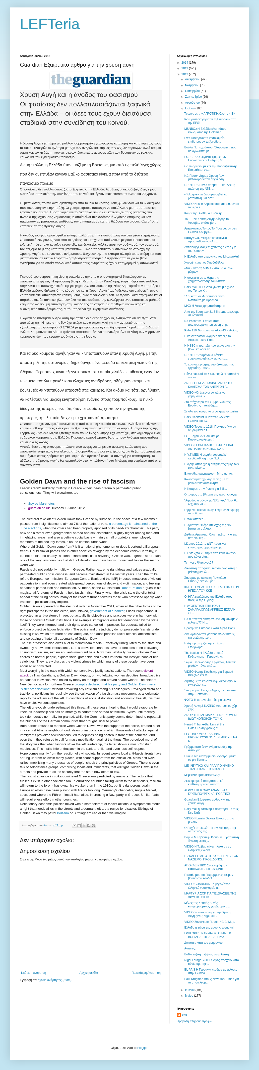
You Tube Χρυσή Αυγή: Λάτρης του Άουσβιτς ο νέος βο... (207, 220)
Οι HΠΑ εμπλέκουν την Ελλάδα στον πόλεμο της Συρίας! (208, 598)
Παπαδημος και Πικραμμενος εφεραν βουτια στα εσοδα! (208, 876)
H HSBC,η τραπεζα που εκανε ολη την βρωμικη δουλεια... (209, 347)
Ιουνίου (190, 990)
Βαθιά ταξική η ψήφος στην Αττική (206, 954)
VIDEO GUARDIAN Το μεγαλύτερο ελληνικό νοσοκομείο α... (207, 885)
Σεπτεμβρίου (194, 96)
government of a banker (107, 611)
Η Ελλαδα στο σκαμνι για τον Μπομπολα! (211, 256)
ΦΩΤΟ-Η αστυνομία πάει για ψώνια (207, 700)
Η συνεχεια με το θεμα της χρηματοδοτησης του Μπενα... (206, 279)
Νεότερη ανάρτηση (33, 973)
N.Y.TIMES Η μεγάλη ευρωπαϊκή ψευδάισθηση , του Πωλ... (205, 456)
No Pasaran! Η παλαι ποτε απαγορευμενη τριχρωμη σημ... (206, 322)
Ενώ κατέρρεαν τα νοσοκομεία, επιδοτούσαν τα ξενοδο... (204, 139)
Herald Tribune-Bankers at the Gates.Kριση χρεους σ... (204, 726)
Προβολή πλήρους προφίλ (194, 1021)
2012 (185, 74)
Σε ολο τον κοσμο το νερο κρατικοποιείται (211, 411)
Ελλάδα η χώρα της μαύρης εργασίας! (209, 927)
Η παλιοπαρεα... (195, 519)
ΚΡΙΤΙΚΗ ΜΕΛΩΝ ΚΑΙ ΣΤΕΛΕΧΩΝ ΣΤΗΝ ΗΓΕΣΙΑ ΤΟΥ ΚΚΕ (211, 588)
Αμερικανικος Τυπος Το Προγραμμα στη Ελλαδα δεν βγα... (210, 230)
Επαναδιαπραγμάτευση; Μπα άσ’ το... (209, 473)
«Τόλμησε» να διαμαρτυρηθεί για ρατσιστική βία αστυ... (205, 196)
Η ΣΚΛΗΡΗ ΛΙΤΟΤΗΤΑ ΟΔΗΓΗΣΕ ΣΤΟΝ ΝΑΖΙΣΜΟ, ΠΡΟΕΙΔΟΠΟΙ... (211, 857)
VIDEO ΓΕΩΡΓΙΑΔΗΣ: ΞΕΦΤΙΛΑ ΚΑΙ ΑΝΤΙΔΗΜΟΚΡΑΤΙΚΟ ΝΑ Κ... (208, 447)
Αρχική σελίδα (88, 973)
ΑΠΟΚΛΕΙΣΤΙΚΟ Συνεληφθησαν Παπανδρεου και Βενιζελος (205, 867)
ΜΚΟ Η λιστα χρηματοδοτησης (204, 306)
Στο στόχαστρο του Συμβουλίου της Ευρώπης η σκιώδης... (207, 403)
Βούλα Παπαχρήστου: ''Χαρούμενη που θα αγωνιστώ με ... (210, 149)
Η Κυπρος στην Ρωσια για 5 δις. (205, 488)
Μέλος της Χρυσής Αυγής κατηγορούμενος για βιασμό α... (207, 904)
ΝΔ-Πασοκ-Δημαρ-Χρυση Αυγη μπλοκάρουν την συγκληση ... (205, 177)
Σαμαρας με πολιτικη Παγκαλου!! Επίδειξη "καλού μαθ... (205, 579)
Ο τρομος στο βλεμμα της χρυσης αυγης (210, 494)
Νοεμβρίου (192, 85)
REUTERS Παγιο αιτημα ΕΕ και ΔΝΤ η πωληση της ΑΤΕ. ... (209, 186)
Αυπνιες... (190, 948)
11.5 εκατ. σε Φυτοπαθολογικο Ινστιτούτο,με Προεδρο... (204, 298)
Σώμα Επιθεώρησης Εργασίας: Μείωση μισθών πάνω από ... (210, 664)
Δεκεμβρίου (193, 79)
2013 (185, 68)
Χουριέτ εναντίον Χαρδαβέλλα (204, 262)
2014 (185, 62)
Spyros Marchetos (41, 503)
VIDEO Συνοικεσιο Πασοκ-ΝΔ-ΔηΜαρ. (209, 922)
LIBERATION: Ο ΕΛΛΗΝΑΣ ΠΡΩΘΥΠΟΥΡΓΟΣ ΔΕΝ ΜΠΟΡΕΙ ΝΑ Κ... (210, 737)
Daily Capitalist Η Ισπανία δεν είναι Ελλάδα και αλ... (207, 418)
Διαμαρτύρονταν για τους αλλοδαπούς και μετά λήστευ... (209, 635)
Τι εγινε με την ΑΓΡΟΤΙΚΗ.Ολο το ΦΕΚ (209, 113)
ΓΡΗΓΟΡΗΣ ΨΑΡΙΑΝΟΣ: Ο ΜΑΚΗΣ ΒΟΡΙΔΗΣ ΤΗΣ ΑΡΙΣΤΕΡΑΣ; (208, 935)
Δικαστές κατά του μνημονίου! (203, 942)
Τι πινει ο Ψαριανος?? (198, 562)
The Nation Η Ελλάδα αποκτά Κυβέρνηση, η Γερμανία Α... (204, 654)
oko (184, 1015)
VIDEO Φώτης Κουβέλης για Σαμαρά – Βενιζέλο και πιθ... (210, 673)
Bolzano (63, 813)
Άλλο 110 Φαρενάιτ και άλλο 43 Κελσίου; (211, 330)
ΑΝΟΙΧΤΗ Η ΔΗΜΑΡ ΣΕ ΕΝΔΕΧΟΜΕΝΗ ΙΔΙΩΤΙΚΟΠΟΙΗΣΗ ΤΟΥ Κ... (211, 716)
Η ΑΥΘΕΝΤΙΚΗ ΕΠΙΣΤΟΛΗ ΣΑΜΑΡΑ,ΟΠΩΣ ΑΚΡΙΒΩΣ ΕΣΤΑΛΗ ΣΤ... (210, 609)
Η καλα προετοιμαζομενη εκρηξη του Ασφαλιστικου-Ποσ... (208, 337)
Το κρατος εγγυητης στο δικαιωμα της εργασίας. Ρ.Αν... (209, 366)
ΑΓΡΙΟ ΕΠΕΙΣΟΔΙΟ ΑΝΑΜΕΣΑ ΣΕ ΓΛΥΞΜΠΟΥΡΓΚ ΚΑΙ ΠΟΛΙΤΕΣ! (207, 792)
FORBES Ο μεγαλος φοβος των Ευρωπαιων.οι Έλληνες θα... (205, 158)
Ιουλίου (190, 108)
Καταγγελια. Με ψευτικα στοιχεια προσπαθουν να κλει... (205, 239)
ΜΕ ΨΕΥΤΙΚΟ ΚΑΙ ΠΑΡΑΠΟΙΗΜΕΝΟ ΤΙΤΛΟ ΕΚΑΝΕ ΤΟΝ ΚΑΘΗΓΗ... (209, 767)
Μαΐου (189, 995)
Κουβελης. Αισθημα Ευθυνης (203, 213)
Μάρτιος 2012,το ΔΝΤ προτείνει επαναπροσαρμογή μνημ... (205, 545)
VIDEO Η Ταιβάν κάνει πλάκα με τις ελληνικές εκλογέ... (207, 848)
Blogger (142, 1048)
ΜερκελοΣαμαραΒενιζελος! (202, 775)
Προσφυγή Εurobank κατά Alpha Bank (209, 628)
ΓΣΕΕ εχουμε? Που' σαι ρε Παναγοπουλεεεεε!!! (201, 437)
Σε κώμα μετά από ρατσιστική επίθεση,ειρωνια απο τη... (203, 782)
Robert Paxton (131, 588)
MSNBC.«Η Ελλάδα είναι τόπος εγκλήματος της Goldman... (205, 130)
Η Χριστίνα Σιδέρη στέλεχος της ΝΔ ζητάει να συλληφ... (207, 526)
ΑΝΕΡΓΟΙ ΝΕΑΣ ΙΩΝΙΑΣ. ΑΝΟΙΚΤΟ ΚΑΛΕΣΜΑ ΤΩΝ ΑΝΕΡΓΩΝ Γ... (208, 384)
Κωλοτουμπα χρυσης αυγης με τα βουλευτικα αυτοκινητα (206, 481)
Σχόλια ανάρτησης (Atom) (54, 980)
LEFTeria (50, 24)
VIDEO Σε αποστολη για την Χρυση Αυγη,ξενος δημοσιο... (207, 914)
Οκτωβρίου (192, 91)
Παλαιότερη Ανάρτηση (146, 973)
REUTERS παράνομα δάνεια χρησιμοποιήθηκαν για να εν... (206, 356)
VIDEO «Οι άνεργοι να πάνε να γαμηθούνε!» (204, 394)
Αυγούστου (192, 102)
